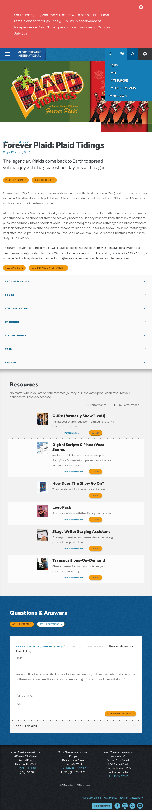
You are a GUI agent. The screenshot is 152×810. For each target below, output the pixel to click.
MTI (113, 73)
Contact (123, 793)
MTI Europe (119, 80)
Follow (11, 142)
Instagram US (140, 801)
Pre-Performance (128, 405)
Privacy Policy (110, 793)
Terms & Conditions (91, 793)
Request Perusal (14, 180)
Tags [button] (8, 349)
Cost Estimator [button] (16, 308)
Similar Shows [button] (15, 335)
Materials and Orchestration (47, 268)
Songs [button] (9, 295)
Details (96, 432)
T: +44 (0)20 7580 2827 (73, 763)
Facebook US (117, 801)
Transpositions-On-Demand (78, 557)
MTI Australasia (123, 88)
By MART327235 (25, 641)
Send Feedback (102, 801)
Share (25, 142)
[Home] (22, 54)
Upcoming (12, 322)
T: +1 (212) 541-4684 (25, 763)
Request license (42, 180)
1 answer (26, 721)
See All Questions (49, 620)
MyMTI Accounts (110, 54)
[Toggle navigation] (7, 54)
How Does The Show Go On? (78, 481)
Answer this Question (119, 709)
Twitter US (125, 801)
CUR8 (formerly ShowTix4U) (78, 415)
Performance (98, 405)
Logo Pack (61, 505)
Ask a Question (20, 620)
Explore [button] (11, 362)
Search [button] (132, 54)
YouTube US (132, 801)
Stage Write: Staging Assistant (81, 528)
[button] (121, 54)
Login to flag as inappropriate (87, 641)
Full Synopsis (12, 268)
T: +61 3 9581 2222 (118, 771)
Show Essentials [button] (17, 281)
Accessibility (136, 793)
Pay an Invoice (116, 95)
